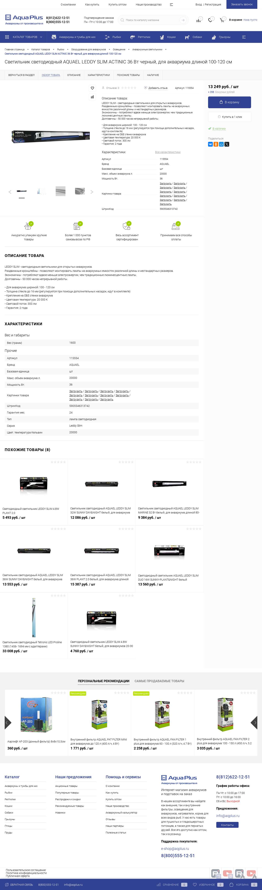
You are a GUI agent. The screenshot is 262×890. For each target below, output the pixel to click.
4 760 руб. (101, 653)
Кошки (8, 805)
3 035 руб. (208, 748)
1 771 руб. (82, 748)
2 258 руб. (145, 748)
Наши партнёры (115, 825)
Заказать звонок (242, 4)
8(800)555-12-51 (48, 884)
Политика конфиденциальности (26, 873)
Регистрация (213, 4)
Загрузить (166, 183)
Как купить (92, 4)
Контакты (227, 825)
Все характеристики (168, 152)
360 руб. (17, 748)
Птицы (8, 825)
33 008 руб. (34, 653)
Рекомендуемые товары (69, 805)
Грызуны (10, 819)
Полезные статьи (116, 832)
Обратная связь (19, 884)
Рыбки (8, 792)
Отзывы (110, 819)
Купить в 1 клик (230, 116)
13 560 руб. (169, 586)
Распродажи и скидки (67, 799)
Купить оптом (117, 4)
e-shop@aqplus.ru (175, 849)
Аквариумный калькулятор (121, 812)
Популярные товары (67, 792)
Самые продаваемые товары (159, 681)
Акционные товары (66, 786)
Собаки (9, 812)
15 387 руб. (101, 586)
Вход (199, 4)
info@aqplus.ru (228, 816)
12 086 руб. (101, 519)
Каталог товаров (24, 37)
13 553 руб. (34, 586)
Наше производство (149, 4)
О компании (68, 4)
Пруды (8, 832)
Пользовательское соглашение (26, 870)
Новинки (60, 812)
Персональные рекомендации (103, 681)
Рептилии (10, 799)
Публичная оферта (18, 875)
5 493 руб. (34, 519)
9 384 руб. (169, 519)
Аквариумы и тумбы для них (21, 786)
